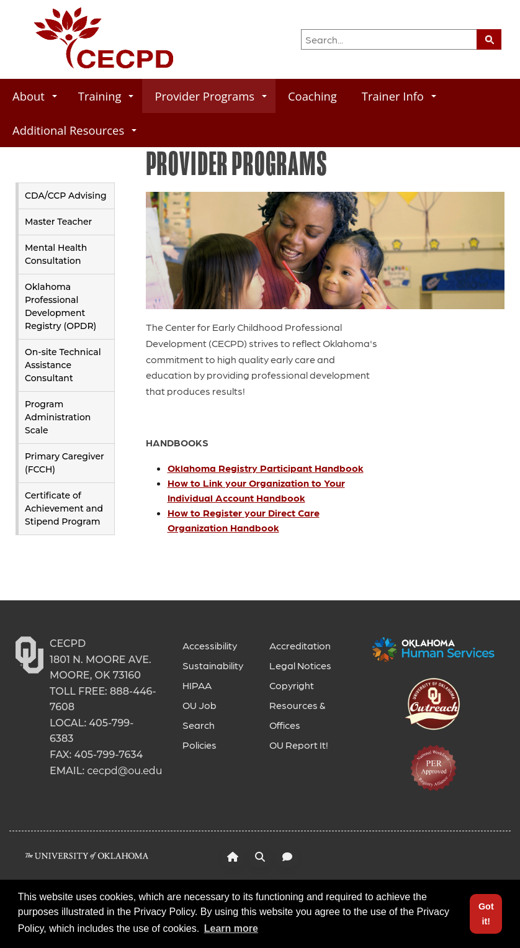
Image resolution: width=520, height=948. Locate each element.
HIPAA (197, 685)
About (34, 96)
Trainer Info (399, 96)
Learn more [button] (231, 928)
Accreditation (300, 645)
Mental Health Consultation (56, 254)
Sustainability (212, 665)
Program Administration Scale (58, 417)
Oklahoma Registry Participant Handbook (266, 468)
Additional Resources (74, 130)
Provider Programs (211, 96)
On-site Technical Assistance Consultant (63, 365)
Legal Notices (300, 665)
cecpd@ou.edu (124, 771)
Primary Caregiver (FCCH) (64, 463)
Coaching (312, 96)
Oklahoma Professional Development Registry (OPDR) (60, 306)
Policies (199, 745)
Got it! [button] (486, 913)
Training (106, 96)
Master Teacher (58, 221)
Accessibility (209, 645)
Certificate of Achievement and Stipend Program (64, 508)
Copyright (291, 685)
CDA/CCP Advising (66, 195)
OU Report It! (298, 745)
